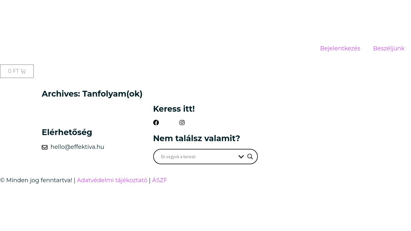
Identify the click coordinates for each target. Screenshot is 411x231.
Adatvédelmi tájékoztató (112, 180)
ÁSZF (159, 180)
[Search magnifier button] (250, 156)
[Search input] (198, 156)
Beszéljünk (389, 48)
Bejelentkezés (340, 48)
